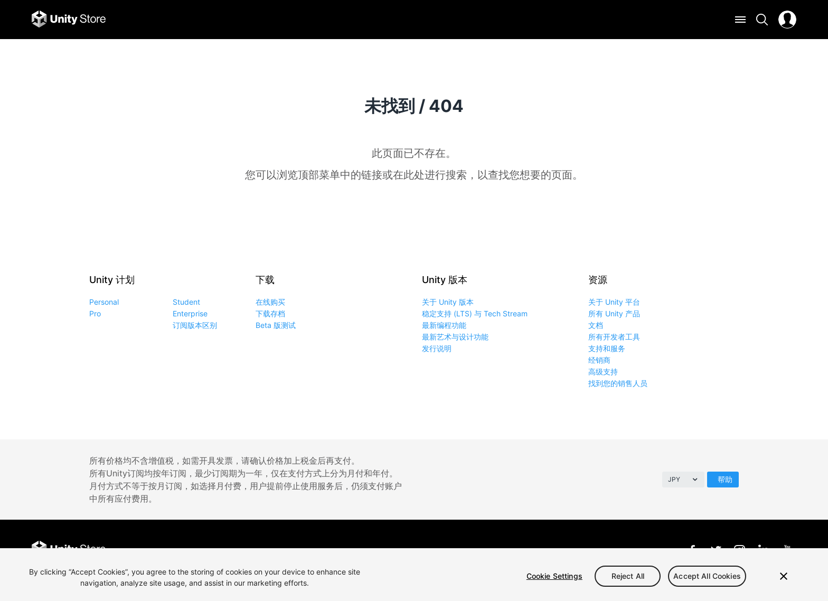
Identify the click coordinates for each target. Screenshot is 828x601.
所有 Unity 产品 (614, 313)
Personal (104, 301)
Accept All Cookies (707, 575)
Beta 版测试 (276, 325)
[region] (414, 574)
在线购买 (270, 301)
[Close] (783, 576)
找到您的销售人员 (617, 383)
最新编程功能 (444, 325)
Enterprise (190, 313)
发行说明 (436, 348)
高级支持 (603, 371)
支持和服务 (606, 348)
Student (186, 301)
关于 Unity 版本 (448, 301)
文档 (595, 325)
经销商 (599, 359)
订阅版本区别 (195, 325)
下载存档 (270, 313)
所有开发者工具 (614, 336)
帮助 (725, 479)
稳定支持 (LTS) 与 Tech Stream (475, 313)
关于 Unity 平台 (614, 301)
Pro (95, 313)
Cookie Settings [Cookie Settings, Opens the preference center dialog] (554, 575)
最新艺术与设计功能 (455, 336)
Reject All (627, 575)
